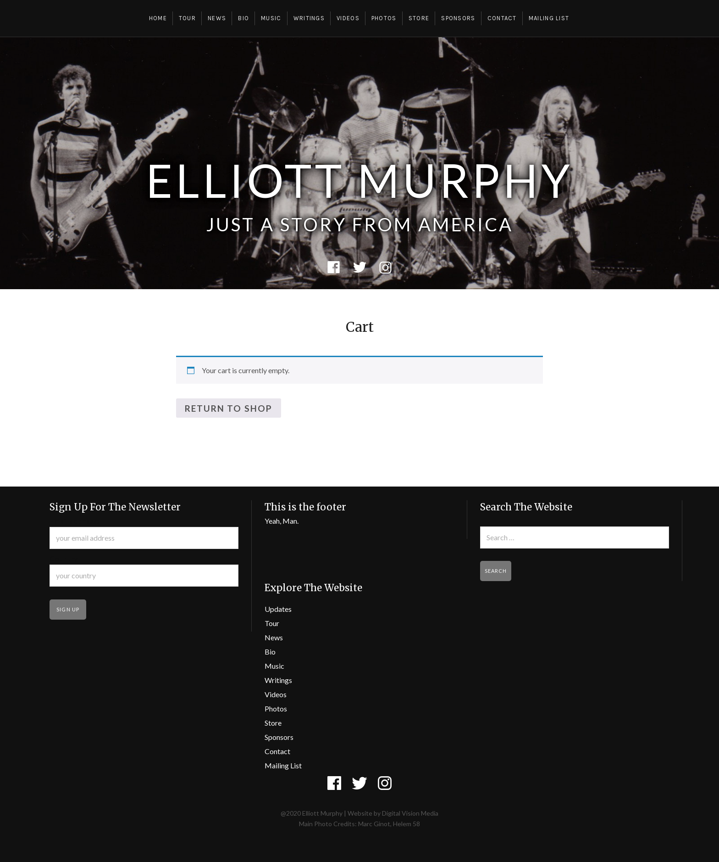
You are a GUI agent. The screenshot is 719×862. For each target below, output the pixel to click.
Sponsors (458, 18)
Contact (502, 18)
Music (271, 18)
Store (419, 18)
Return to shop (228, 408)
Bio (243, 18)
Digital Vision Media (410, 813)
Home (158, 18)
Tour (187, 18)
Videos (348, 18)
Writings (309, 18)
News (217, 18)
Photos (384, 18)
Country (64, 558)
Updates (278, 609)
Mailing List (549, 18)
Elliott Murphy (359, 179)
